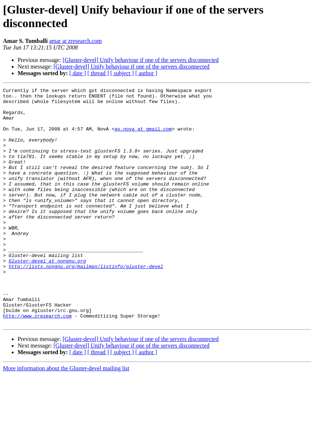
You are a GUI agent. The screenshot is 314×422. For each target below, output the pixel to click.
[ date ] (77, 73)
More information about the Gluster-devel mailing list (66, 415)
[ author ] (146, 73)
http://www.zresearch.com (37, 362)
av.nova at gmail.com (143, 137)
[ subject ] (122, 73)
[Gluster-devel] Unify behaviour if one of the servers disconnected (141, 60)
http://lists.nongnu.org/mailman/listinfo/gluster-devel (86, 302)
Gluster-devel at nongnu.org (47, 296)
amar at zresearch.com (75, 41)
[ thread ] (98, 73)
